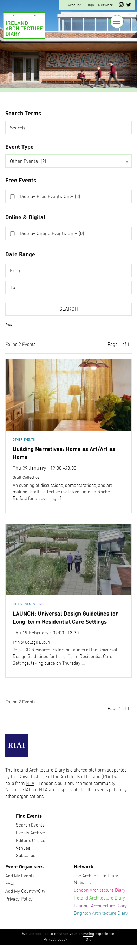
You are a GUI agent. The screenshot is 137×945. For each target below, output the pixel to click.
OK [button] (88, 939)
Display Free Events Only (50, 197)
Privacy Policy (19, 899)
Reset (9, 325)
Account (74, 5)
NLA (30, 783)
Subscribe (25, 856)
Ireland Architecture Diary (99, 898)
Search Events (30, 825)
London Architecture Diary (99, 890)
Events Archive (30, 833)
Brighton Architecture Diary (101, 913)
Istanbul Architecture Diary (100, 906)
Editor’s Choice (30, 841)
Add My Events (19, 876)
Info (91, 5)
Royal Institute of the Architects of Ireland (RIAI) (65, 777)
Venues (23, 848)
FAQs (10, 884)
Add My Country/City (25, 891)
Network (105, 5)
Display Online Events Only (52, 234)
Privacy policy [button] (55, 939)
